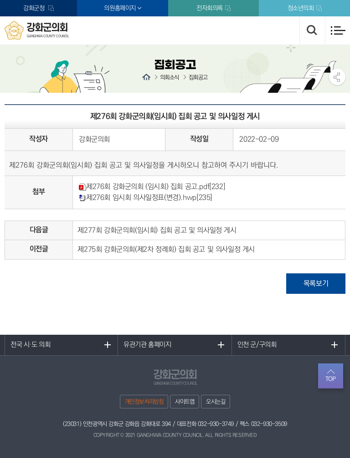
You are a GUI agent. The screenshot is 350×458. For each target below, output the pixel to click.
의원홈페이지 (120, 8)
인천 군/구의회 (257, 345)
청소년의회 (301, 8)
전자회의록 (209, 8)
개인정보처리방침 (144, 401)
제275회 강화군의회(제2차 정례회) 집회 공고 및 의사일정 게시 (166, 249)
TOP (330, 378)
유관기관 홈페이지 (147, 345)
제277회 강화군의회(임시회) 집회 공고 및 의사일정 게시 (156, 230)
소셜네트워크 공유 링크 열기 (337, 77)
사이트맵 (184, 401)
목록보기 (316, 283)
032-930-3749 (216, 423)
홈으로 (146, 77)
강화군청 (34, 8)
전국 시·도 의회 (30, 345)
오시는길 (215, 401)
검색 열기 (312, 30)
